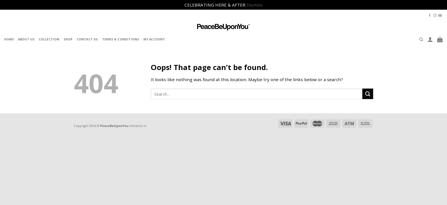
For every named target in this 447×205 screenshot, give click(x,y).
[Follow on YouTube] (440, 15)
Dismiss (255, 5)
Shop (68, 39)
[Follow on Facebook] (429, 15)
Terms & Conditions (120, 39)
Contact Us (87, 39)
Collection (49, 39)
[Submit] (367, 94)
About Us (26, 39)
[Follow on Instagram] (434, 15)
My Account (154, 39)
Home (9, 39)
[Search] (421, 39)
